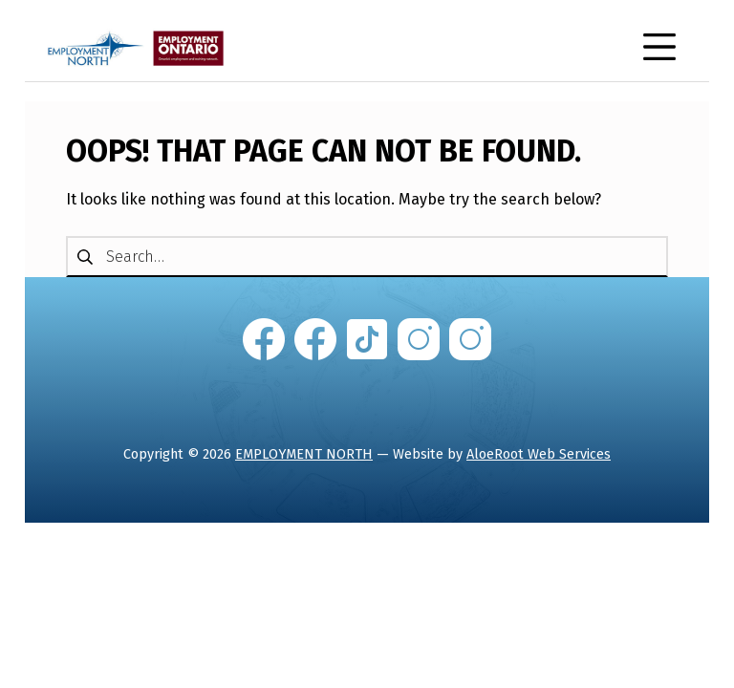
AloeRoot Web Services (538, 453)
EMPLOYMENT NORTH (304, 453)
